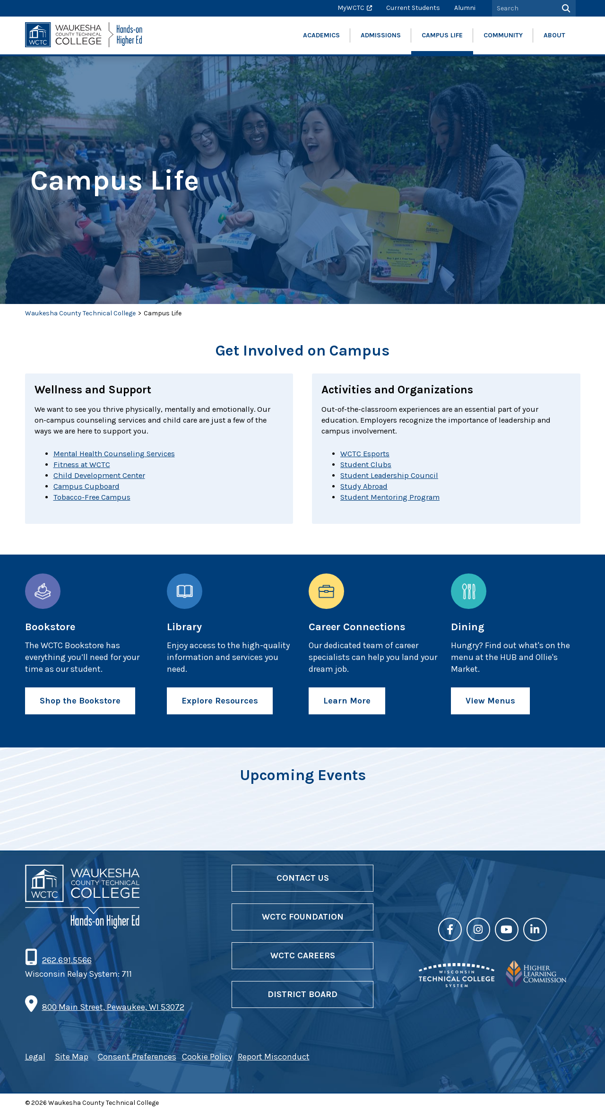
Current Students (413, 8)
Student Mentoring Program (394, 504)
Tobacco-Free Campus (95, 504)
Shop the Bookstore (80, 708)
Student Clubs (367, 468)
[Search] (565, 8)
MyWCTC (350, 8)
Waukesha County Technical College (80, 313)
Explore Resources (220, 708)
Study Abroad (365, 492)
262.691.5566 (67, 968)
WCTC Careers (302, 963)
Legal (35, 1064)
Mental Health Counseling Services (120, 456)
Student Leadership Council (393, 481)
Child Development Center (103, 481)
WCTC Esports (366, 456)
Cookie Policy (207, 1064)
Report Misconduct (274, 1064)
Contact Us (303, 885)
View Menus (490, 708)
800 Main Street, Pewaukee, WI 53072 (113, 1015)
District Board (302, 1002)
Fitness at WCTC (84, 468)
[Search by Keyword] (523, 8)
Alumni (464, 8)
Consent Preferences (137, 1064)
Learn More (347, 708)
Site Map (71, 1064)
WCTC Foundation (303, 925)
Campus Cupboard (88, 492)
